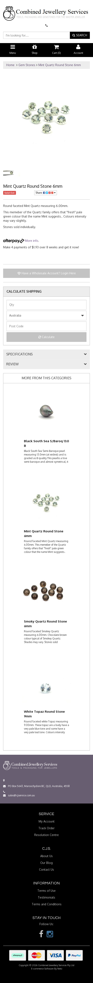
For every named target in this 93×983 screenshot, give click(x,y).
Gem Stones (26, 65)
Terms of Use (46, 890)
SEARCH (79, 35)
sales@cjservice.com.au (19, 795)
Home (10, 65)
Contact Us (46, 869)
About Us (46, 856)
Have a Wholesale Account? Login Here (46, 273)
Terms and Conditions (47, 904)
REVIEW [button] (12, 364)
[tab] (46, 354)
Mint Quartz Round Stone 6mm (59, 65)
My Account (47, 821)
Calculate (46, 337)
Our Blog (46, 863)
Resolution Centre (46, 835)
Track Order (46, 828)
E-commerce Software (42, 968)
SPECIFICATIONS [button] (19, 354)
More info (20, 240)
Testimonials (46, 897)
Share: (45, 192)
